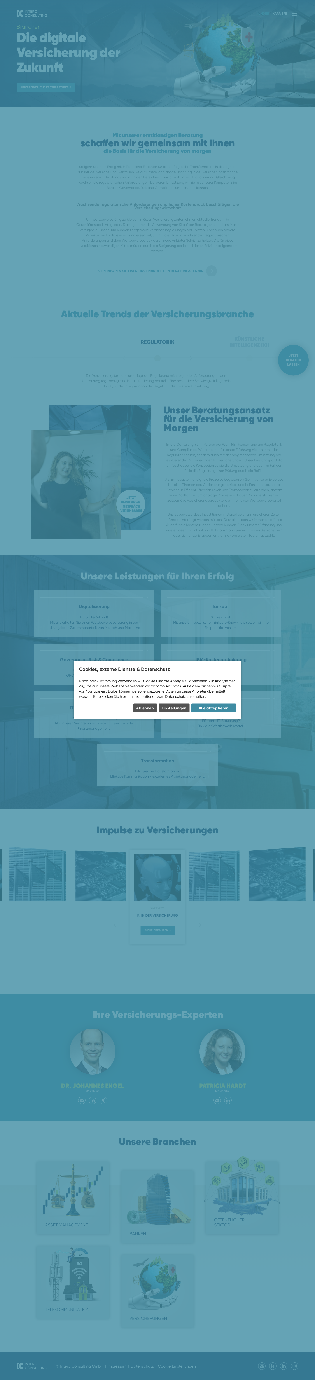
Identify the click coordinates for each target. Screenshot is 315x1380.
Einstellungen (174, 708)
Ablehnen (145, 708)
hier (123, 696)
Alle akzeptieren (214, 708)
